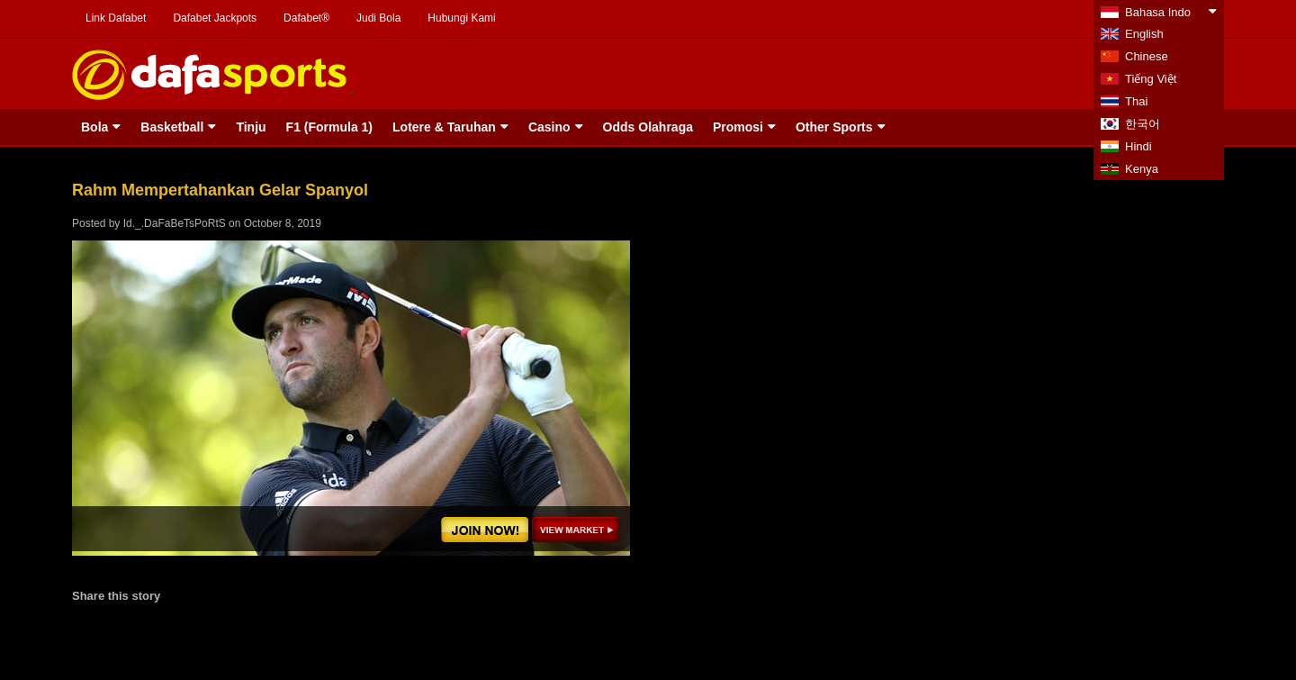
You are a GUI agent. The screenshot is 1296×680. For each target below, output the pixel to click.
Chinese (1146, 56)
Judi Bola (378, 18)
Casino (549, 127)
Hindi (1138, 146)
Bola (94, 127)
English (1144, 34)
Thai (1136, 101)
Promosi (738, 127)
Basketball (171, 127)
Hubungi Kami (461, 18)
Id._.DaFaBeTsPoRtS (174, 223)
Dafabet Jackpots (214, 18)
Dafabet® (306, 18)
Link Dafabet (116, 18)
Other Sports (834, 127)
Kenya (1141, 169)
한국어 (1142, 124)
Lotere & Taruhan (444, 127)
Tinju (251, 127)
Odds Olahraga (648, 127)
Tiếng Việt (1150, 79)
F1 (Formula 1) (329, 127)
